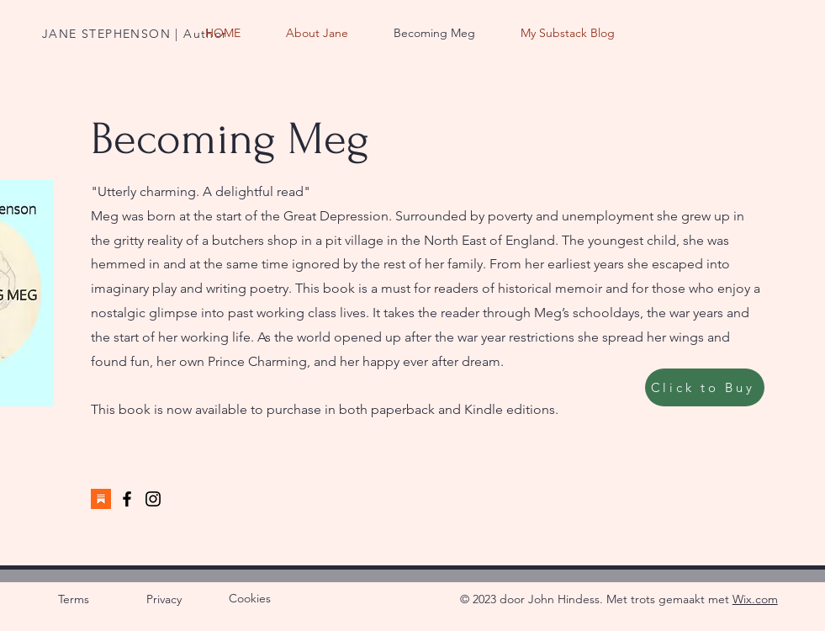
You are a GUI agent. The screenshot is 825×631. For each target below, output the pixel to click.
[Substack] (101, 499)
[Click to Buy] (704, 387)
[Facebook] (127, 499)
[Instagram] (153, 499)
